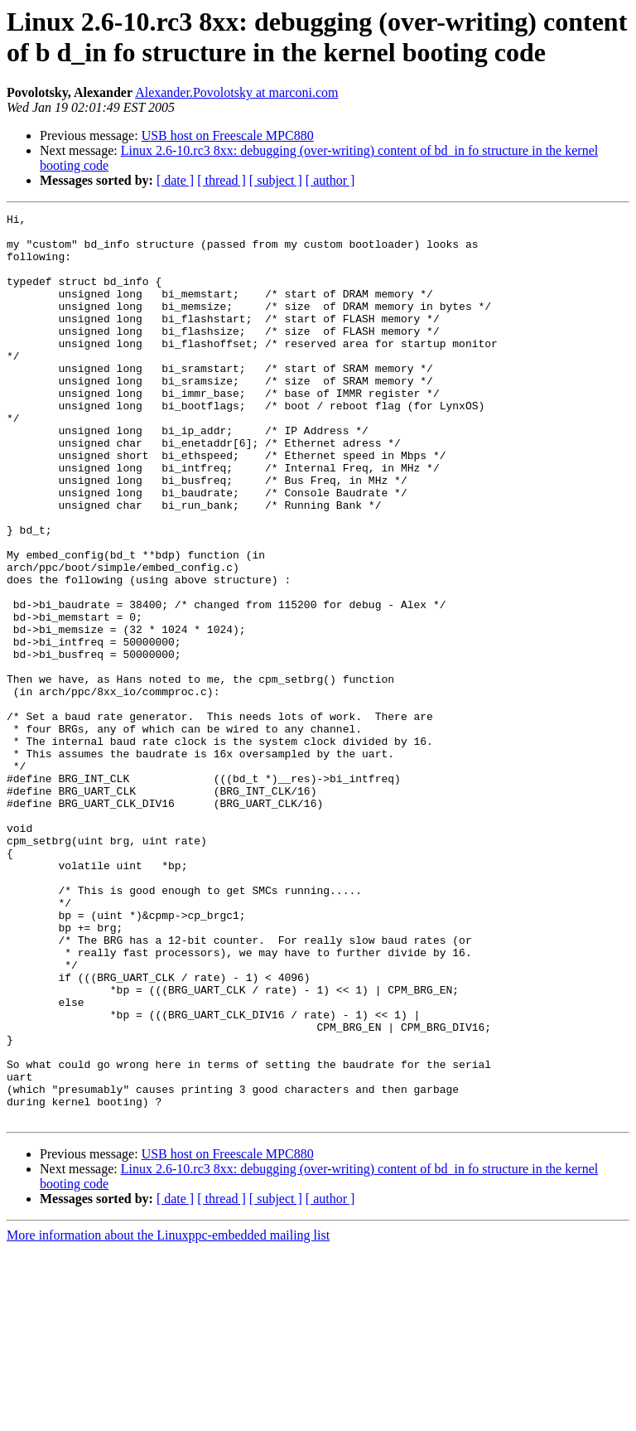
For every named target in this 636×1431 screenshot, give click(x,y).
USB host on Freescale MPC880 (228, 135)
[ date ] (175, 180)
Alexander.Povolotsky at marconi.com (236, 92)
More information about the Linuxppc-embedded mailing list (168, 1416)
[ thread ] (221, 180)
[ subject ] (275, 180)
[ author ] (330, 180)
